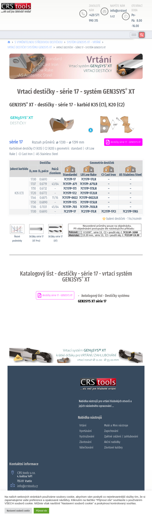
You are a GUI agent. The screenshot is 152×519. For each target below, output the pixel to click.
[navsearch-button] (141, 35)
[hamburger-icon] (134, 34)
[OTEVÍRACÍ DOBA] (126, 16)
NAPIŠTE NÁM (117, 6)
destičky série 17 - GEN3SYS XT (123, 142)
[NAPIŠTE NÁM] (104, 11)
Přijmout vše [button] (41, 510)
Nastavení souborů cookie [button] (18, 510)
